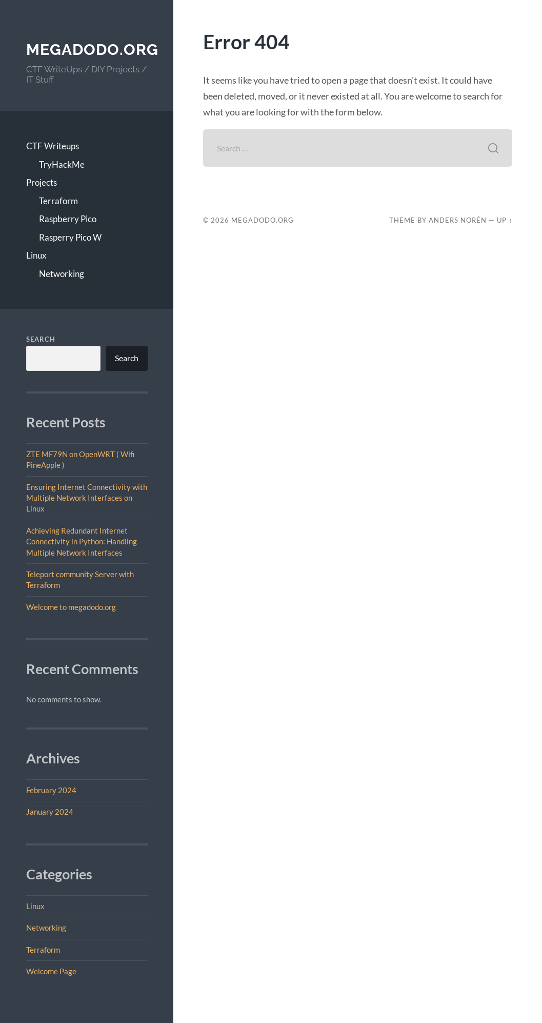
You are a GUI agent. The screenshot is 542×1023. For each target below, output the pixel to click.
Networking (61, 273)
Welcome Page (51, 971)
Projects (41, 182)
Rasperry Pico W (70, 237)
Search (40, 339)
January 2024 (49, 811)
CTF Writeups (52, 146)
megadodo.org (92, 49)
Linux (36, 255)
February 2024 (51, 790)
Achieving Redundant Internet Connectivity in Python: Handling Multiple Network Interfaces (81, 541)
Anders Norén (458, 220)
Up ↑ (504, 220)
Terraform (58, 200)
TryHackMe (62, 164)
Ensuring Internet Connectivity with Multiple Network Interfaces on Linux (86, 498)
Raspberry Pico (67, 218)
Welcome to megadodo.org (71, 607)
